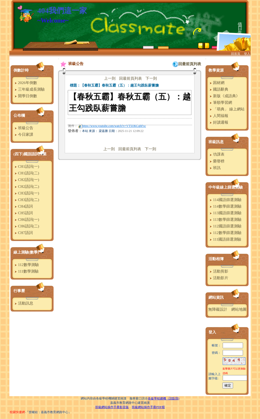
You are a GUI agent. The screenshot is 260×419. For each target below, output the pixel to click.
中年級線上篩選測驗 (225, 187)
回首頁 (235, 54)
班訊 (214, 168)
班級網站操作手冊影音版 (112, 407)
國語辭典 (218, 89)
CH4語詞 (23, 206)
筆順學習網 (220, 102)
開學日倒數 (25, 96)
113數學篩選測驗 (224, 219)
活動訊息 (23, 303)
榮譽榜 (216, 161)
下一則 (151, 78)
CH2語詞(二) (26, 187)
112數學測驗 (26, 265)
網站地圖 (239, 309)
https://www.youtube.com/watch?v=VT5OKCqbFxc (112, 126)
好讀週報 (218, 122)
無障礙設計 (217, 309)
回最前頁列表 (189, 64)
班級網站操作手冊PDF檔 (148, 407)
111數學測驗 (26, 271)
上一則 (110, 78)
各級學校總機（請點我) (163, 398)
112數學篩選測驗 (224, 233)
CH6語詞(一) (26, 219)
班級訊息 (216, 142)
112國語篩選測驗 (224, 226)
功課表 (216, 154)
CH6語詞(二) (26, 226)
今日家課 (23, 134)
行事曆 (19, 291)
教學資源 (216, 70)
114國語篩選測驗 (224, 200)
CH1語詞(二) (26, 173)
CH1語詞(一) (26, 166)
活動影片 (218, 278)
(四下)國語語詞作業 (29, 154)
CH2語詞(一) (26, 180)
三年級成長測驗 (29, 89)
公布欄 (19, 115)
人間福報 (218, 116)
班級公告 (23, 128)
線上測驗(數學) (26, 252)
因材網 (216, 83)
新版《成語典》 (224, 96)
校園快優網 (17, 412)
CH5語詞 (23, 213)
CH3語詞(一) (26, 193)
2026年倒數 (25, 83)
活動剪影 (218, 271)
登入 (247, 54)
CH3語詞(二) (26, 200)
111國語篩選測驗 (224, 239)
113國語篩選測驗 (224, 213)
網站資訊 (216, 297)
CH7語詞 (23, 233)
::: (10, 58)
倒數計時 (21, 70)
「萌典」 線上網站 (226, 109)
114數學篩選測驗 (224, 206)
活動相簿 (216, 259)
